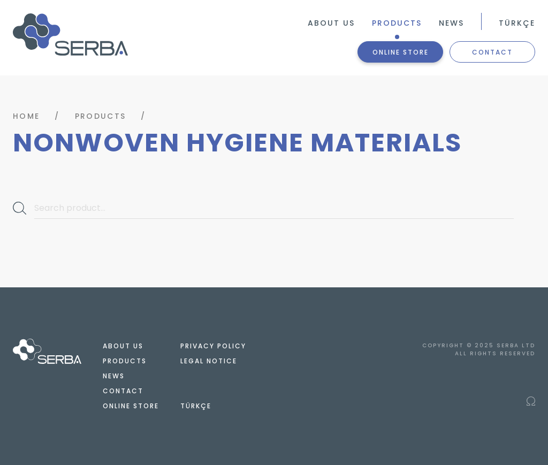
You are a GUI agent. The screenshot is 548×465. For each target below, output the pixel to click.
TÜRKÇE (517, 23)
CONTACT (492, 52)
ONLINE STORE (400, 52)
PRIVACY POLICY (213, 345)
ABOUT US (331, 23)
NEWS (451, 23)
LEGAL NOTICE (208, 360)
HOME (26, 116)
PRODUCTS (397, 23)
